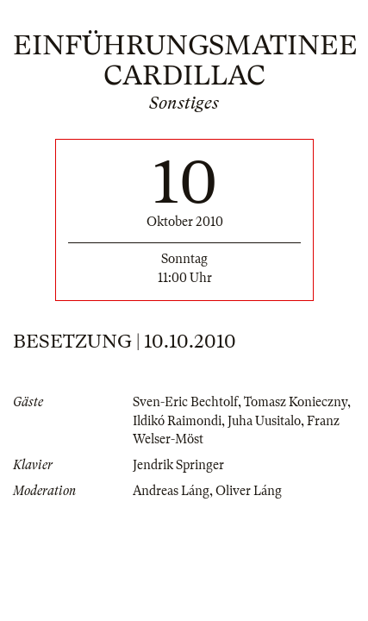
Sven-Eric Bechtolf (185, 402)
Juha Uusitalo (264, 421)
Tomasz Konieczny (295, 402)
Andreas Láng (171, 491)
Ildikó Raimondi (177, 421)
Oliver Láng (248, 491)
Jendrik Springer (178, 465)
